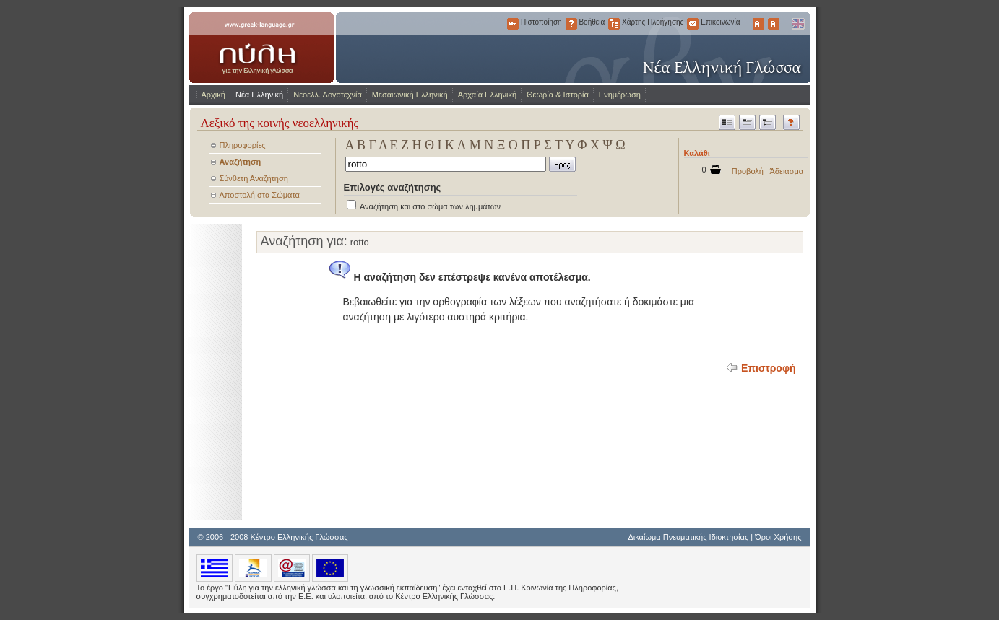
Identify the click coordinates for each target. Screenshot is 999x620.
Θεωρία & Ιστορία (558, 94)
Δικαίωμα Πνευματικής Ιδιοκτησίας (688, 537)
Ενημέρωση (620, 94)
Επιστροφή (768, 368)
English (797, 24)
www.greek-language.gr (261, 47)
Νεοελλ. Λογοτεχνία (327, 94)
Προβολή (748, 171)
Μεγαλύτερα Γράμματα (758, 24)
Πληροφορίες (243, 145)
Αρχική (213, 94)
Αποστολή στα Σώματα (260, 195)
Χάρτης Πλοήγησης (614, 24)
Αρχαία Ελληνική (487, 94)
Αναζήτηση (240, 161)
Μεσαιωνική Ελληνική (410, 94)
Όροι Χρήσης (778, 537)
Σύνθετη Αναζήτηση (254, 178)
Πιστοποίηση (513, 24)
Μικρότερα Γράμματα (773, 24)
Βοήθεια (571, 24)
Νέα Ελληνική (259, 94)
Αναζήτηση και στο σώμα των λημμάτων (430, 206)
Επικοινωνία (693, 24)
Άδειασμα (787, 171)
